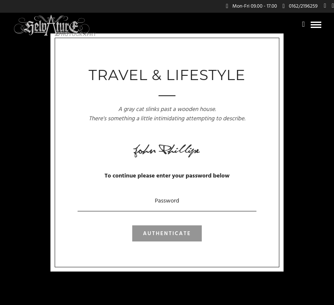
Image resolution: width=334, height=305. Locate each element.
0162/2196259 (299, 6)
